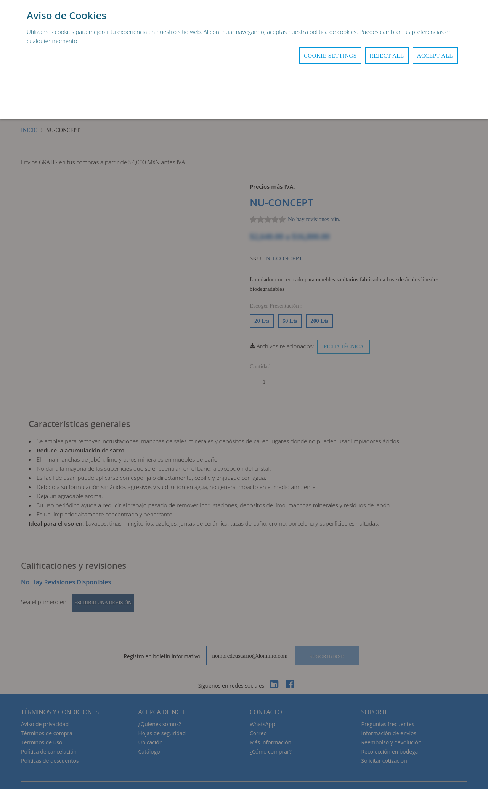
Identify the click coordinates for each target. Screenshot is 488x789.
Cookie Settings (330, 56)
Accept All (435, 56)
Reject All (387, 56)
